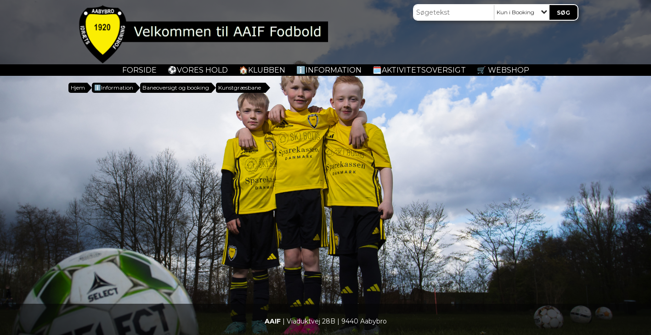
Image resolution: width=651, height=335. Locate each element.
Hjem (78, 87)
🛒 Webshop (503, 70)
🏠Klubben (262, 70)
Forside (139, 70)
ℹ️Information (329, 70)
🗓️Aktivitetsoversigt (419, 70)
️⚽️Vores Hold (198, 70)
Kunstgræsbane (239, 87)
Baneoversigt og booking (175, 87)
